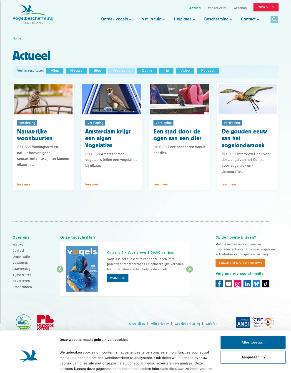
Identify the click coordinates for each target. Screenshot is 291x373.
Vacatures (20, 262)
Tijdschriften (22, 275)
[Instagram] (237, 283)
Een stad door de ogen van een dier (177, 135)
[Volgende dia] (189, 283)
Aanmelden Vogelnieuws (240, 263)
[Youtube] (228, 283)
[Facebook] (219, 283)
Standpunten (22, 287)
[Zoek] (274, 20)
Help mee (183, 19)
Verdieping (121, 70)
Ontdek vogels (114, 19)
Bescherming (216, 19)
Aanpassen (253, 334)
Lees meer (24, 184)
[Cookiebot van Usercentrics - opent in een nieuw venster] (29, 364)
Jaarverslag (21, 269)
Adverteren (21, 281)
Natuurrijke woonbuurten (35, 135)
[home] (33, 14)
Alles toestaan (253, 320)
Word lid (117, 278)
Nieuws (76, 70)
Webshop (240, 8)
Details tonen (70, 364)
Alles (55, 70)
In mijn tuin (150, 19)
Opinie (147, 70)
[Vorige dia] (60, 283)
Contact (248, 19)
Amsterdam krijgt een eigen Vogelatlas (108, 138)
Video (185, 70)
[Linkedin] (247, 283)
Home (17, 38)
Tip (166, 70)
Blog (97, 70)
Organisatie (21, 257)
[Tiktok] (265, 283)
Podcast (208, 70)
